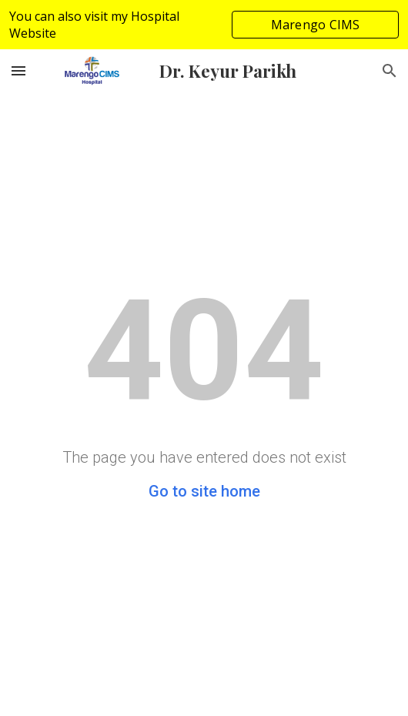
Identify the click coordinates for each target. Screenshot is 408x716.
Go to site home (204, 491)
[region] (204, 24)
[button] (18, 70)
